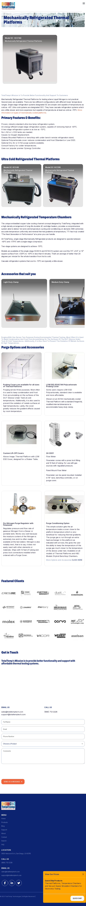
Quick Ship (77, 898)
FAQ (2, 845)
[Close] (83, 874)
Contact (4, 837)
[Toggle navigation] (84, 3)
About (3, 833)
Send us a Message (13, 782)
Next (83, 159)
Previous (76, 159)
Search (3, 841)
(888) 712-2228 (50, 712)
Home (3, 818)
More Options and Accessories (64, 560)
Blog (3, 826)
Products (4, 822)
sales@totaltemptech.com (12, 712)
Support (4, 830)
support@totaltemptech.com (13, 714)
